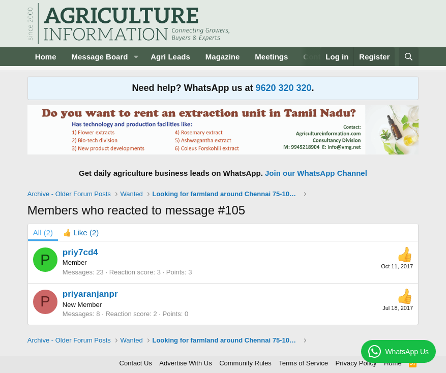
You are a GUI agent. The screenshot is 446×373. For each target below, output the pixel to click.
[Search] (409, 56)
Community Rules (245, 363)
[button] (136, 56)
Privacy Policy (356, 363)
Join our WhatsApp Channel (316, 173)
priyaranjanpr (90, 294)
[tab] (81, 232)
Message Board (100, 56)
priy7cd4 (80, 252)
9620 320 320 (283, 88)
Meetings (271, 56)
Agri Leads (170, 56)
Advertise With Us (185, 363)
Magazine (222, 56)
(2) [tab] (43, 232)
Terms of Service (303, 363)
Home (45, 56)
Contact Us (136, 363)
